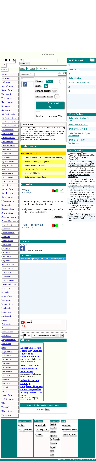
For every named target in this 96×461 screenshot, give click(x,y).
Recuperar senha (25, 430)
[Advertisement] (48, 25)
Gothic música (6, 256)
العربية (53, 447)
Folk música (5, 237)
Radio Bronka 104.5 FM (78, 125)
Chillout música (7, 177)
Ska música (5, 375)
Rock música (6, 82)
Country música (7, 197)
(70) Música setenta (8, 118)
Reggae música (6, 352)
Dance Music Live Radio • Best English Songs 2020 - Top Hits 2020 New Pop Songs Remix (81, 181)
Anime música (6, 150)
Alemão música (7, 134)
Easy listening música (9, 225)
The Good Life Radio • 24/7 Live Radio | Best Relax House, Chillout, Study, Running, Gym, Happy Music (81, 194)
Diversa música (7, 213)
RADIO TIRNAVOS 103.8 (79, 129)
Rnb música (5, 110)
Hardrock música (7, 86)
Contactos (66, 425)
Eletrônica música (8, 233)
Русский (53, 435)
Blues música (6, 169)
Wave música (6, 415)
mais (48, 409)
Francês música (7, 241)
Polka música (6, 336)
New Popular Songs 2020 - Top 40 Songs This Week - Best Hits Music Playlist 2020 (81, 201)
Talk (3, 403)
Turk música (6, 407)
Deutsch (53, 443)
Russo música (6, 363)
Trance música (6, 98)
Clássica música (7, 181)
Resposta (58, 217)
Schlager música (7, 371)
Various (49, 81)
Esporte (4, 391)
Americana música (8, 146)
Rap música (5, 106)
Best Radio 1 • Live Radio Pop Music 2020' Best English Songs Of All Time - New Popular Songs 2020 (81, 164)
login (20, 425)
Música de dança (7, 201)
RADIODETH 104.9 (76, 140)
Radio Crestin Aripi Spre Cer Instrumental (80, 134)
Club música (6, 185)
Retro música (6, 356)
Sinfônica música (7, 399)
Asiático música (7, 153)
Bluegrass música (7, 165)
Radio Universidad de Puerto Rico (80, 119)
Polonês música (7, 332)
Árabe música (6, 157)
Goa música (5, 253)
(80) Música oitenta (8, 122)
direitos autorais (69, 434)
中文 (52, 455)
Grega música (6, 260)
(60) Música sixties (8, 114)
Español (53, 428)
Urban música (6, 411)
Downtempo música (8, 217)
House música (6, 90)
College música (7, 189)
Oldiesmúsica (6, 324)
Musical (4, 320)
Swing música (6, 395)
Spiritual (4, 387)
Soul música (5, 379)
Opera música (6, 328)
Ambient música (7, 142)
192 (45, 86)
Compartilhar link (55, 105)
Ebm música (6, 229)
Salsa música (6, 367)
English (53, 424)
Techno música (6, 94)
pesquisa (24, 63)
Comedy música (7, 193)
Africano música (7, 130)
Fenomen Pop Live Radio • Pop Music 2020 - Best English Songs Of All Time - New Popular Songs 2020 (81, 170)
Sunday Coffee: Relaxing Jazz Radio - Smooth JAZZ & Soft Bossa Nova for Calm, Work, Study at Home (81, 217)
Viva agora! (40, 425)
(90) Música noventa (8, 126)
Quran (3, 348)
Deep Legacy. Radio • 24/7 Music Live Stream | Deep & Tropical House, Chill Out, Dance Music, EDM (81, 209)
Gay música (5, 249)
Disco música (6, 205)
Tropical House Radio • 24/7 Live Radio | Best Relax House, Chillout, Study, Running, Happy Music (81, 188)
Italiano (53, 432)
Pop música (5, 78)
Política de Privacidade (66, 460)
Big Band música (7, 161)
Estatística (25, 241)
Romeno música (7, 359)
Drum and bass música (9, 221)
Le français (55, 439)
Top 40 (4, 74)
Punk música (6, 344)
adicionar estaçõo (69, 430)
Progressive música (8, 340)
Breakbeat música (7, 173)
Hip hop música (7, 102)
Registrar (59, 259)
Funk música (6, 245)
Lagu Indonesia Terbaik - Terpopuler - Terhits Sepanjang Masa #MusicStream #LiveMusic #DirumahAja (81, 156)
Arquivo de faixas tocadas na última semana (43, 405)
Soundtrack (5, 383)
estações (38, 434)
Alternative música (8, 138)
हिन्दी (52, 451)
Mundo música (6, 316)
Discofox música (7, 209)
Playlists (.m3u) (41, 430)
